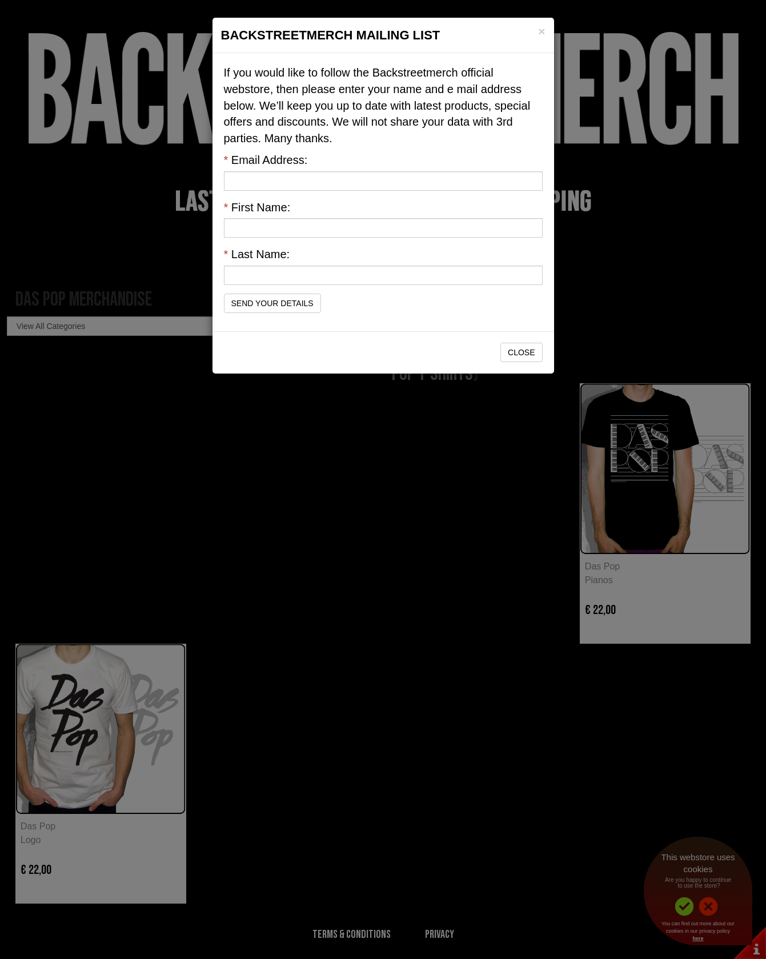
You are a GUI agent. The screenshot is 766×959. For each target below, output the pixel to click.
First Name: (257, 207)
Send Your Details (272, 303)
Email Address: (266, 160)
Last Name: (257, 254)
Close (521, 352)
